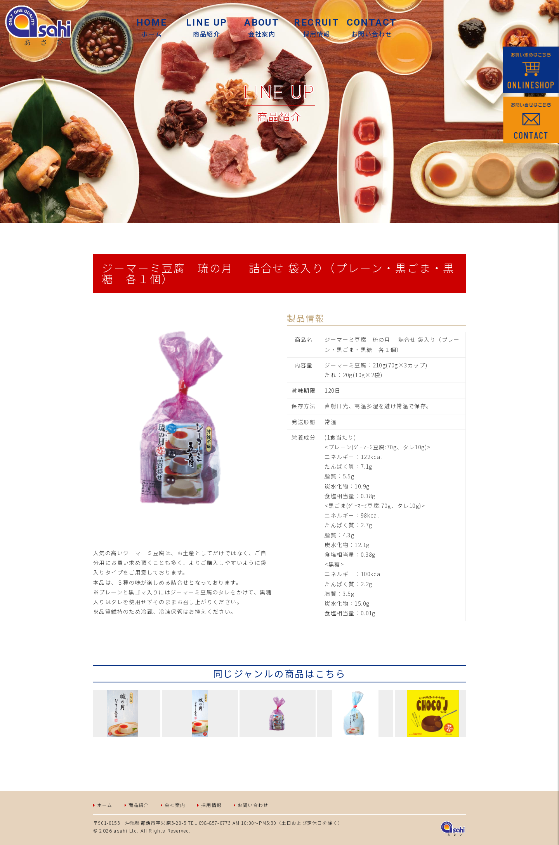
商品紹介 (138, 805)
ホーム (151, 27)
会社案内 (261, 27)
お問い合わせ (372, 27)
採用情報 (316, 27)
